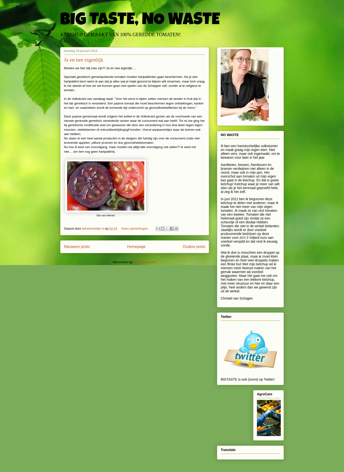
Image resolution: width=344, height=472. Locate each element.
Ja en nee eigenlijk (83, 60)
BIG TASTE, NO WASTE (140, 21)
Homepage (136, 247)
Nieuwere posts (77, 247)
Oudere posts (194, 247)
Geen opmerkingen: (135, 228)
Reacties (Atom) (145, 262)
